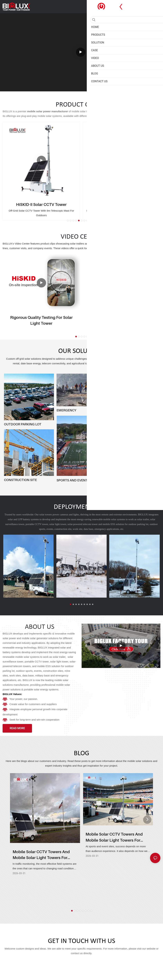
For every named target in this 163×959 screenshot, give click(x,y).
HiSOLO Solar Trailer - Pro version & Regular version (121, 320)
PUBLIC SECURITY (122, 480)
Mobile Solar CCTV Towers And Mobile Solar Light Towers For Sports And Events (114, 838)
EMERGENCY (66, 410)
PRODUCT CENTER (81, 104)
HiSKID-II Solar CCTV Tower (41, 204)
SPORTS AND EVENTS (73, 480)
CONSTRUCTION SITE (20, 480)
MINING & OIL (119, 438)
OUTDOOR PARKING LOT (22, 424)
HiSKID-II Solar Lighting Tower (121, 204)
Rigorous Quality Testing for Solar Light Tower (41, 320)
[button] (67, 220)
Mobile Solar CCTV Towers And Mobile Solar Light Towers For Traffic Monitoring (41, 855)
